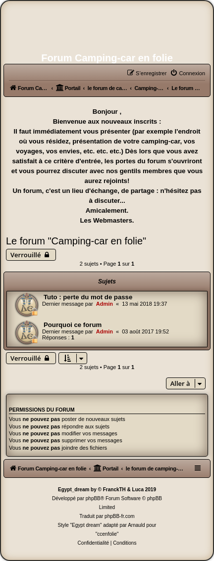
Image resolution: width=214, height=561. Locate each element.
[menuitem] (187, 73)
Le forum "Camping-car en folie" (76, 240)
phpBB (93, 498)
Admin (104, 304)
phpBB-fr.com (120, 516)
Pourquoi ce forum (73, 324)
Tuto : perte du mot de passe (88, 297)
